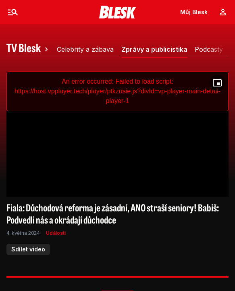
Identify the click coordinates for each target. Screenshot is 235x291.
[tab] (28, 49)
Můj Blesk (194, 11)
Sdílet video (28, 249)
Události (56, 233)
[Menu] (13, 12)
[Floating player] (217, 83)
